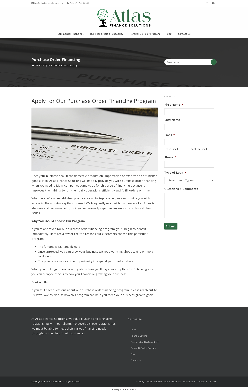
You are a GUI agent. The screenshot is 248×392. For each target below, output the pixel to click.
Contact (212, 381)
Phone (170, 157)
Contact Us (184, 33)
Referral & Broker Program (145, 33)
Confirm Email (199, 148)
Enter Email (171, 148)
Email (169, 135)
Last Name (173, 120)
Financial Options (44, 65)
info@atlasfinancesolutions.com (48, 3)
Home (133, 329)
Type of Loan (175, 172)
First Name (173, 104)
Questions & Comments (181, 189)
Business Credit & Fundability (106, 33)
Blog (169, 33)
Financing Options (144, 381)
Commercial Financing (70, 33)
